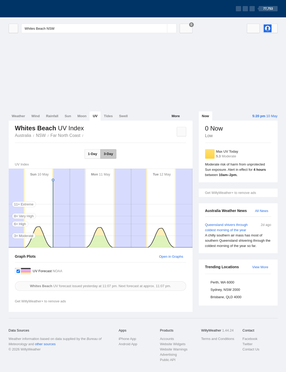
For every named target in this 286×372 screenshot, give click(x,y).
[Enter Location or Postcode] (98, 28)
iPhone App (127, 339)
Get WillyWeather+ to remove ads (230, 193)
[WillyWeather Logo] (33, 8)
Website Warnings (174, 349)
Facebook (249, 339)
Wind (36, 116)
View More (260, 267)
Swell (123, 116)
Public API (167, 360)
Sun (68, 116)
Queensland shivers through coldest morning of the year (238, 235)
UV (95, 116)
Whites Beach (86, 135)
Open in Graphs (171, 257)
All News (261, 211)
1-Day (92, 154)
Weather (18, 116)
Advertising (168, 355)
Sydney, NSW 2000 (225, 290)
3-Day (108, 154)
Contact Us (250, 349)
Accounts (167, 339)
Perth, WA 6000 (223, 282)
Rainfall (52, 116)
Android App (128, 344)
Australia (23, 135)
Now (205, 116)
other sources (45, 344)
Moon (82, 116)
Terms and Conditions (217, 339)
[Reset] (162, 28)
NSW (41, 135)
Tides (108, 116)
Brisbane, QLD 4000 (226, 297)
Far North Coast (65, 135)
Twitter (247, 344)
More (175, 116)
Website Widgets (172, 344)
